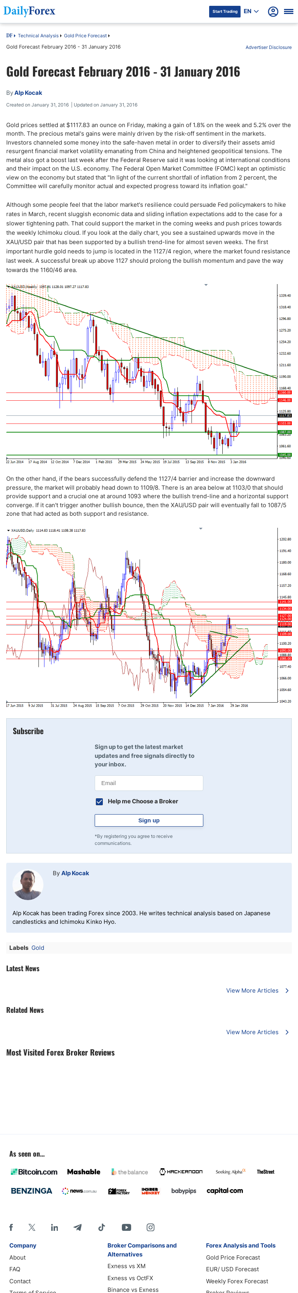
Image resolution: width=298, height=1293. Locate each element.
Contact (20, 1281)
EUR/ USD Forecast (232, 1269)
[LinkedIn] (54, 1227)
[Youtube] (126, 1227)
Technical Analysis (38, 35)
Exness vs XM (126, 1266)
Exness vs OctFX (130, 1278)
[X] (31, 1227)
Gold (37, 947)
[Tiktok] (101, 1227)
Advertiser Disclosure (269, 47)
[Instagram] (150, 1227)
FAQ (14, 1269)
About (17, 1257)
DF (9, 36)
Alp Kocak (75, 873)
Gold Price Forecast (85, 35)
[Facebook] (11, 1227)
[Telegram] (77, 1227)
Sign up (149, 820)
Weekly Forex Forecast (237, 1281)
